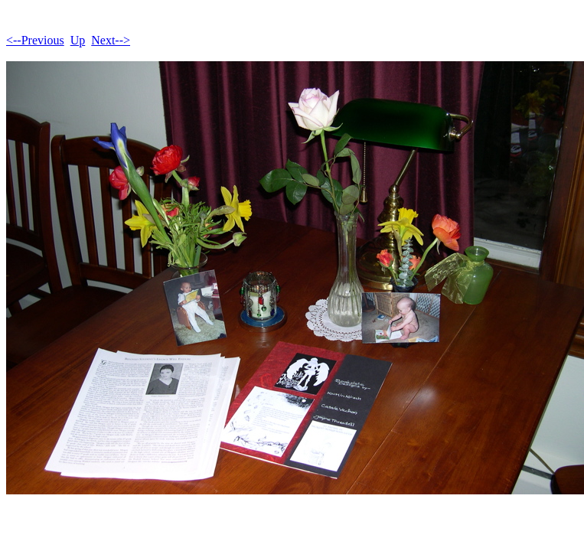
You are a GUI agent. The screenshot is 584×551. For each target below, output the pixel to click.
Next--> (110, 40)
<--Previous (35, 40)
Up (78, 40)
